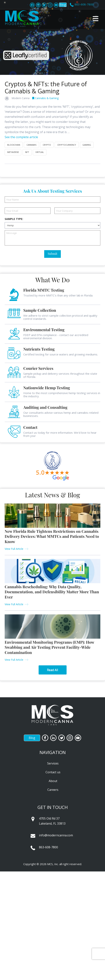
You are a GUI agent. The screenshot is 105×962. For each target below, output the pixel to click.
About (53, 781)
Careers (52, 790)
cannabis (31, 144)
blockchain (13, 144)
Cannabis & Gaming (45, 98)
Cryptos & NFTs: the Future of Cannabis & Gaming (46, 87)
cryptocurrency (66, 144)
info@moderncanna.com (56, 835)
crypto (47, 144)
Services (53, 763)
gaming (86, 144)
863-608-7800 (48, 847)
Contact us (53, 772)
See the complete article (21, 137)
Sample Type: (14, 219)
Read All (52, 670)
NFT (27, 152)
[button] (95, 18)
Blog (62, 5)
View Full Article (14, 549)
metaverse (13, 152)
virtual (39, 152)
